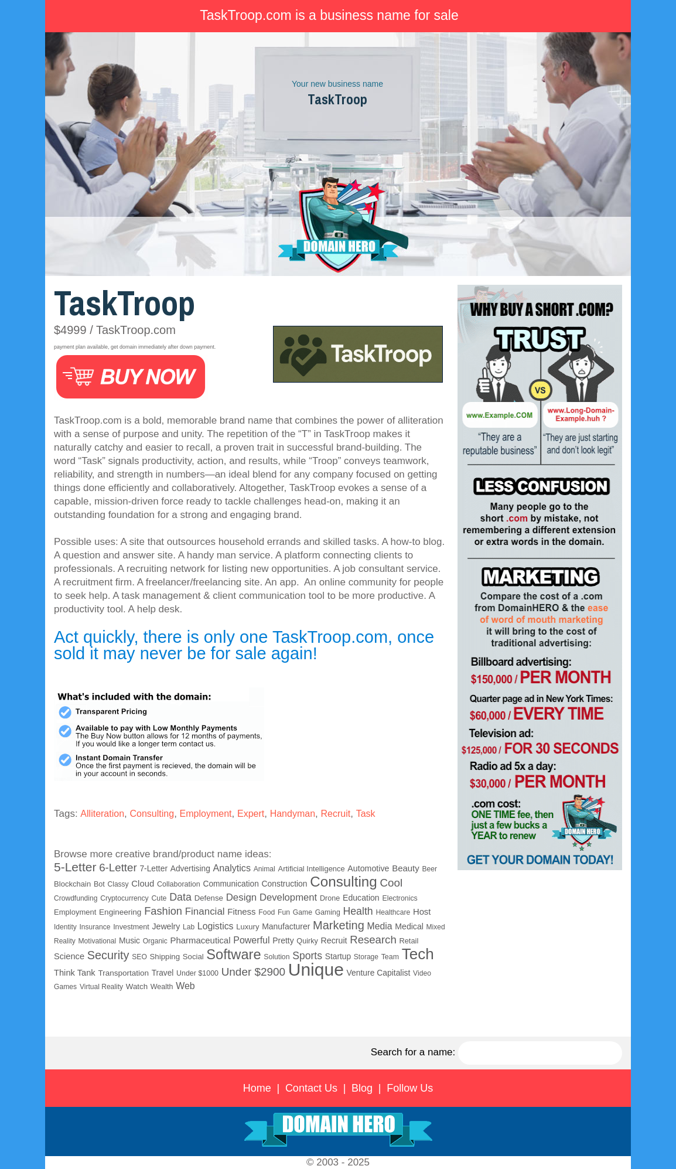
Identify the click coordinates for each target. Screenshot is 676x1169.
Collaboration (178, 884)
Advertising (190, 868)
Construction (285, 883)
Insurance (94, 927)
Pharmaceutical (200, 940)
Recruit (335, 814)
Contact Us (311, 1088)
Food (266, 912)
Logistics (215, 926)
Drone (330, 898)
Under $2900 (253, 972)
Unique (316, 969)
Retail (408, 940)
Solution (276, 957)
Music (129, 940)
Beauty (405, 868)
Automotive (368, 868)
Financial (205, 911)
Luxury (247, 926)
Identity (65, 927)
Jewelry (166, 926)
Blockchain (72, 884)
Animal (264, 869)
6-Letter (118, 867)
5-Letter (75, 867)
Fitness (241, 911)
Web (185, 986)
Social (193, 956)
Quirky (306, 941)
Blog (362, 1088)
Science (69, 956)
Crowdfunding (75, 898)
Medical (409, 926)
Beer (429, 869)
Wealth (162, 987)
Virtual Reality (101, 987)
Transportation (123, 973)
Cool (391, 883)
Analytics (232, 868)
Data (180, 897)
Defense (208, 898)
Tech (418, 954)
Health (358, 911)
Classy (118, 884)
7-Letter (153, 868)
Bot (99, 884)
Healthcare (392, 912)
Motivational (97, 941)
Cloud (142, 883)
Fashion (163, 911)
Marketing (338, 925)
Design (241, 897)
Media (379, 926)
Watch (137, 986)
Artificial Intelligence (311, 868)
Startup (338, 956)
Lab (188, 927)
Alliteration (102, 814)
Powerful (251, 940)
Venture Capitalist (379, 972)
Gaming (327, 912)
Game (302, 912)
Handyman (292, 814)
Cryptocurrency (124, 898)
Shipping (165, 956)
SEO (139, 957)
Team (390, 957)
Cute (158, 898)
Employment (206, 814)
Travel (163, 973)
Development (288, 897)
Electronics (399, 898)
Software (233, 954)
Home (257, 1088)
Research (373, 939)
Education (361, 897)
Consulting (152, 814)
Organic (155, 941)
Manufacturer (286, 926)
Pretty (282, 940)
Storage (366, 957)
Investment (131, 927)
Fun (284, 912)
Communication (230, 884)
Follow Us (410, 1088)
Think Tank (74, 972)
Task (365, 814)
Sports (307, 956)
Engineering (120, 912)
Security (108, 955)
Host (422, 911)
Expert (250, 814)
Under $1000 (197, 973)
